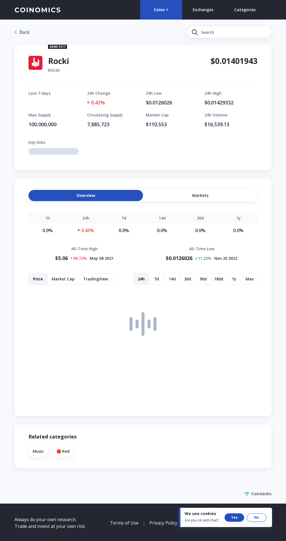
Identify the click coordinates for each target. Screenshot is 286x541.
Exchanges (203, 9)
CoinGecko (257, 494)
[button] (200, 195)
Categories (245, 9)
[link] (22, 32)
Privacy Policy (163, 523)
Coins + (161, 9)
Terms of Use (124, 523)
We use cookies (200, 513)
